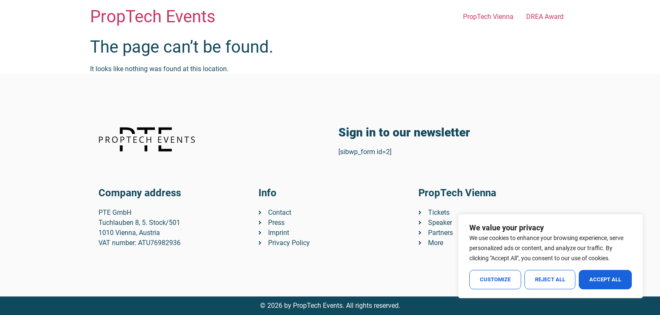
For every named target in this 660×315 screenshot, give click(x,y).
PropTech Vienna (488, 17)
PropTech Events (153, 17)
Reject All (550, 279)
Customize (495, 279)
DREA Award (545, 17)
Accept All (605, 279)
